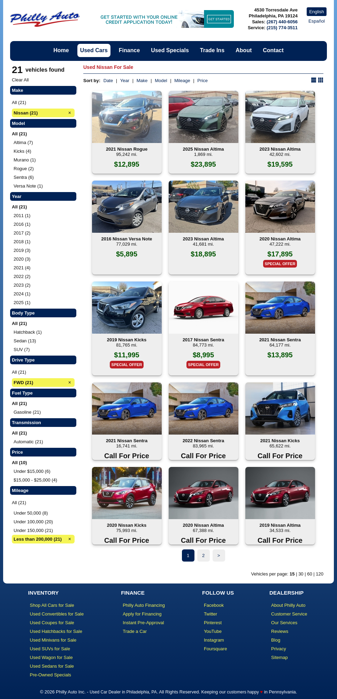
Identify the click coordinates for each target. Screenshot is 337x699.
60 (309, 574)
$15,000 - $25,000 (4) (35, 480)
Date (108, 80)
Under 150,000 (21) (33, 530)
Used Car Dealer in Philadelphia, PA (123, 692)
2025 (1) (22, 302)
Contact (273, 50)
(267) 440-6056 (282, 21)
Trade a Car (135, 631)
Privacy (278, 648)
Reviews (279, 631)
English (316, 11)
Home (61, 50)
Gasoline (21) (27, 412)
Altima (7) (23, 142)
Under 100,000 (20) (33, 521)
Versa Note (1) (28, 186)
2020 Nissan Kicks (126, 525)
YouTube (213, 631)
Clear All (20, 79)
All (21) (19, 102)
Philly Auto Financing (144, 605)
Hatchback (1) (28, 332)
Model (161, 80)
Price (202, 80)
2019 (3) (22, 250)
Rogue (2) (24, 168)
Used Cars (94, 50)
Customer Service (289, 614)
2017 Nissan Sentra (203, 339)
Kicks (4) (22, 151)
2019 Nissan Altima (279, 525)
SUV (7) (22, 349)
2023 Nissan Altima (279, 149)
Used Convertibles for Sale (57, 614)
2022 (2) (22, 276)
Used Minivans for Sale (53, 640)
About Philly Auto (288, 605)
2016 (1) (22, 224)
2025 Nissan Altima (203, 149)
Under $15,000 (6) (32, 471)
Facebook (214, 605)
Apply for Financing (142, 614)
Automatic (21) (28, 441)
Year (124, 80)
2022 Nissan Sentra (203, 440)
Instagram (214, 640)
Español (316, 21)
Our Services (284, 622)
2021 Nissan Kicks (280, 440)
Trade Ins (212, 50)
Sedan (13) (25, 340)
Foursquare (215, 648)
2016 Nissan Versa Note (126, 238)
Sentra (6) (24, 177)
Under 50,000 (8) (31, 513)
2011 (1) (22, 215)
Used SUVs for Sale (50, 648)
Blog (275, 640)
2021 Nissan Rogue (126, 149)
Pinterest (213, 622)
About (244, 50)
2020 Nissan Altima (279, 238)
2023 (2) (22, 285)
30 (300, 574)
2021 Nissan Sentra (280, 339)
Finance (129, 50)
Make (142, 80)
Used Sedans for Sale (52, 666)
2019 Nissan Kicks (126, 339)
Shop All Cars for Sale (52, 605)
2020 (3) (22, 259)
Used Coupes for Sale (52, 622)
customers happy (243, 692)
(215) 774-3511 (282, 27)
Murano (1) (25, 159)
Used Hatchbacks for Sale (56, 631)
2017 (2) (22, 233)
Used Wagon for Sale (51, 657)
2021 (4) (22, 267)
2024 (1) (22, 293)
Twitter (210, 614)
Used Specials (170, 50)
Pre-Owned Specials (50, 674)
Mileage (182, 80)
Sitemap (279, 657)
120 (319, 574)
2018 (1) (22, 241)
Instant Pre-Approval (143, 622)
